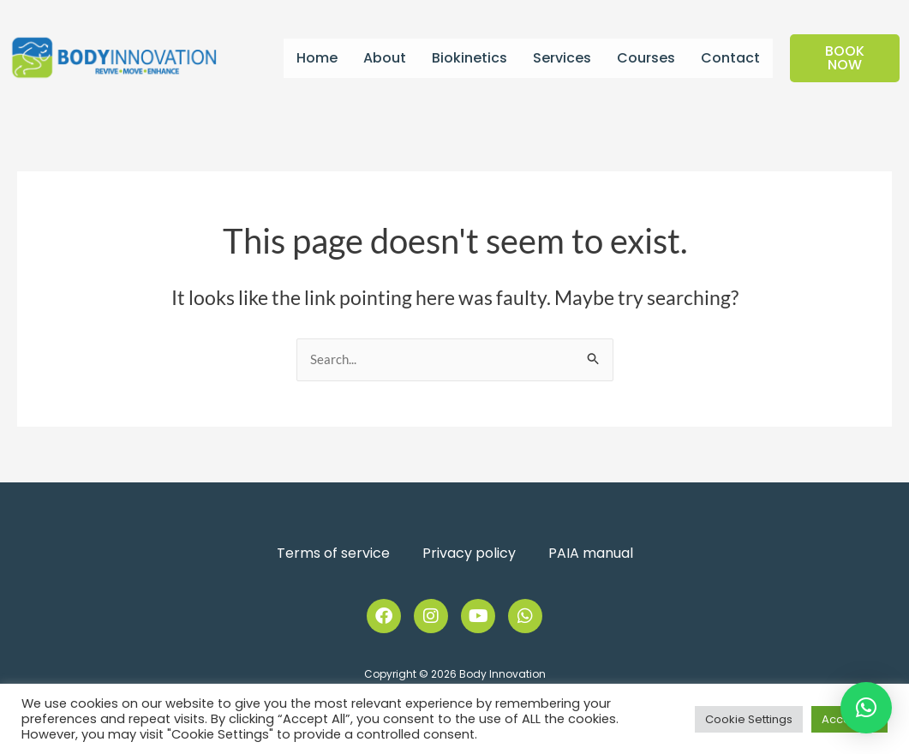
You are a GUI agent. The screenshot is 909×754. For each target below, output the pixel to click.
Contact (730, 58)
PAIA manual (590, 553)
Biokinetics (469, 58)
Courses (646, 58)
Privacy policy (469, 553)
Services (562, 58)
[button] (866, 707)
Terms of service (333, 553)
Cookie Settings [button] (748, 719)
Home (317, 58)
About (384, 58)
